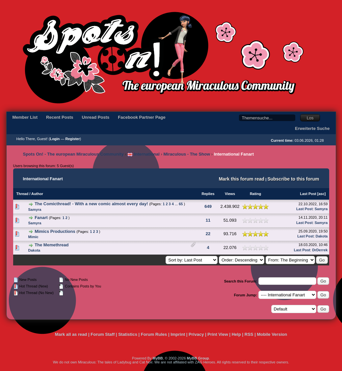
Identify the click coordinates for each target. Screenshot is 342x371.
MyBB (157, 358)
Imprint (178, 334)
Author (37, 194)
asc (321, 194)
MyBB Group (198, 358)
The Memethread (51, 244)
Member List (25, 117)
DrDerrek (320, 250)
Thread (22, 194)
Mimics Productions (55, 231)
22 (208, 233)
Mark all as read (71, 334)
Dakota (322, 236)
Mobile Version (272, 334)
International (143, 154)
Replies (207, 194)
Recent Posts (59, 117)
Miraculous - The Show (187, 154)
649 (208, 206)
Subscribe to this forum (293, 179)
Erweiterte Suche (312, 128)
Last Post (308, 194)
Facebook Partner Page (142, 117)
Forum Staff (103, 334)
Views (230, 194)
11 (208, 220)
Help (236, 334)
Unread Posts (95, 117)
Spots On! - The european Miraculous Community (73, 154)
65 (181, 204)
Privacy (196, 334)
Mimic (33, 237)
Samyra (34, 209)
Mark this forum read (241, 179)
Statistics (127, 334)
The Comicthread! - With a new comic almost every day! (91, 203)
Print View (217, 334)
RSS (249, 334)
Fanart (41, 217)
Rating (255, 194)
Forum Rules (154, 334)
